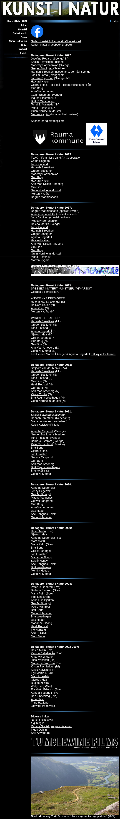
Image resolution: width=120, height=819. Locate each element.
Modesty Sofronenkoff (44, 65)
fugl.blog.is (37, 723)
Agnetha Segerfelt (42, 431)
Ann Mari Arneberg (42, 347)
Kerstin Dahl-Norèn (43, 653)
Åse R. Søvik (39, 632)
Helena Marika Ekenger (45, 224)
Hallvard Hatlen (40, 305)
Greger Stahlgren (41, 374)
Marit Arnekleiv (40, 676)
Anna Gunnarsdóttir (43, 214)
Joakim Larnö (39, 75)
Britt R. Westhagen (43, 101)
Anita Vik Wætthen (42, 656)
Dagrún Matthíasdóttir (44, 197)
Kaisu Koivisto (40, 424)
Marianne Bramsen (43, 663)
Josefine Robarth (41, 58)
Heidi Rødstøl (39, 384)
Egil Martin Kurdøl (42, 673)
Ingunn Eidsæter (41, 98)
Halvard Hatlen (40, 81)
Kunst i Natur (39, 44)
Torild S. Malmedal (42, 104)
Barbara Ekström (41, 441)
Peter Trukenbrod (42, 444)
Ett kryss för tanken (103, 354)
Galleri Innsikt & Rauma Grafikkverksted (56, 41)
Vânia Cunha (39, 394)
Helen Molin (38, 531)
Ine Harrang (38, 629)
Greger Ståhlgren (41, 68)
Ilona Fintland (39, 164)
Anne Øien (37, 308)
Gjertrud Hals (39, 84)
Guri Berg (37, 88)
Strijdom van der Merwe (46, 368)
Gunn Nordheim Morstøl (46, 111)
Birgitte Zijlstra (40, 682)
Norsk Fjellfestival (42, 719)
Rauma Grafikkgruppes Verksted (51, 726)
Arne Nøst (37, 699)
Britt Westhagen (41, 567)
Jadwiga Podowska (43, 705)
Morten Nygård (40, 114)
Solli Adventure (40, 732)
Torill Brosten (39, 454)
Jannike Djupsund (42, 78)
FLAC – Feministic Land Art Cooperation (56, 157)
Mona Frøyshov (40, 107)
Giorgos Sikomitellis (43, 291)
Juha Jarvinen (39, 217)
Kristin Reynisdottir (42, 61)
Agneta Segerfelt (41, 237)
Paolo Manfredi (40, 606)
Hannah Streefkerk (42, 71)
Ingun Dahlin (39, 729)
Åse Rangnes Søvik (43, 514)
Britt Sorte (37, 447)
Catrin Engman (40, 94)
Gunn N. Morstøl (41, 350)
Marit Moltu (38, 541)
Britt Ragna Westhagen (45, 397)
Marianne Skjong (41, 557)
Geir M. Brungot (41, 337)
